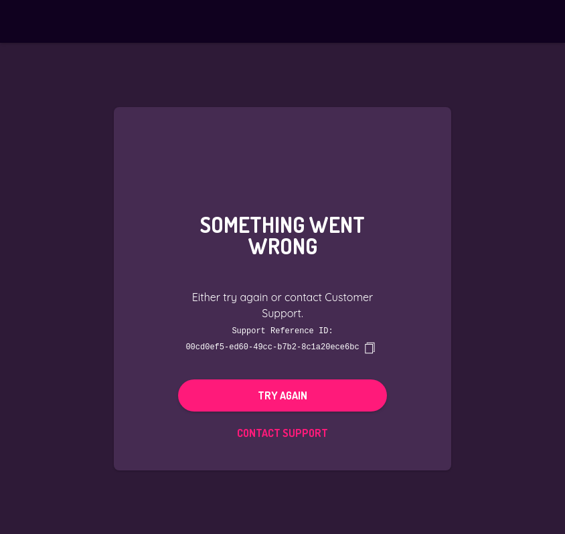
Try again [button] (282, 395)
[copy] (369, 347)
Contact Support (282, 432)
